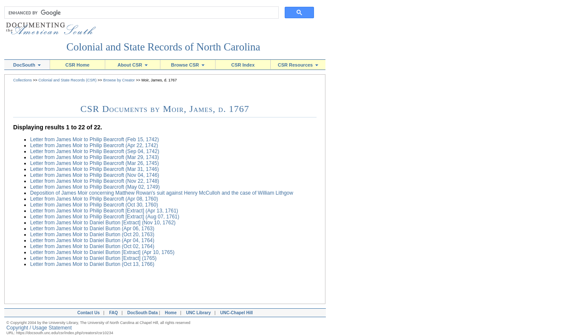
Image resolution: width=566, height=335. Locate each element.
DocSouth (27, 64)
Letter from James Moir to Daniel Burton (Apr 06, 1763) (92, 229)
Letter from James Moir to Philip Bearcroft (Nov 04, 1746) (94, 175)
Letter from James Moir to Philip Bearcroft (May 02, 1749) (95, 187)
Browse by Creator (119, 80)
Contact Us (87, 312)
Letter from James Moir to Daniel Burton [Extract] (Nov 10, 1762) (103, 223)
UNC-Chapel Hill (237, 312)
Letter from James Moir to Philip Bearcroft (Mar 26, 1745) (94, 163)
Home (171, 312)
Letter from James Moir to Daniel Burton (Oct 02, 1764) (92, 246)
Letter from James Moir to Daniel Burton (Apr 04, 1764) (92, 240)
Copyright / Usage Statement (39, 328)
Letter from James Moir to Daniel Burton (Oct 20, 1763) (92, 234)
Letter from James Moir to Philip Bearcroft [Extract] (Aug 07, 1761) (104, 217)
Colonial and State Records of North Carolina (164, 47)
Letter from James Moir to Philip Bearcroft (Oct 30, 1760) (94, 205)
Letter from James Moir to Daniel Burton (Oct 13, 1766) (92, 264)
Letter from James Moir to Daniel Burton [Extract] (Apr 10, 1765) (102, 252)
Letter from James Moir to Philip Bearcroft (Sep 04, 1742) (94, 151)
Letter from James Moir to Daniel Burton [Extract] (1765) (93, 258)
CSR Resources (298, 64)
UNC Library (198, 312)
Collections (22, 80)
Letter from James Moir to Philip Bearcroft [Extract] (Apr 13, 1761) (104, 211)
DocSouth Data (142, 312)
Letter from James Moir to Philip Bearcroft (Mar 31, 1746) (94, 169)
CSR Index (243, 64)
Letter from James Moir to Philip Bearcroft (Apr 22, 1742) (94, 145)
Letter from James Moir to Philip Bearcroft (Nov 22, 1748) (94, 181)
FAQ (113, 312)
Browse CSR (188, 64)
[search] (139, 13)
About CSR (133, 64)
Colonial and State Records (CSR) (68, 80)
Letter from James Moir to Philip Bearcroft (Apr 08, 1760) (94, 199)
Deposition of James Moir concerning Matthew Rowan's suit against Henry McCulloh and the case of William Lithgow (161, 193)
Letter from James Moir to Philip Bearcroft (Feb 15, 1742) (94, 139)
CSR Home (77, 64)
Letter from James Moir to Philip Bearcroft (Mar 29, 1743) (94, 157)
